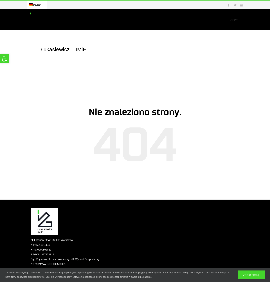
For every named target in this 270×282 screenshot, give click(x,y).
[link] (4, 58)
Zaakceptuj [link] (251, 274)
